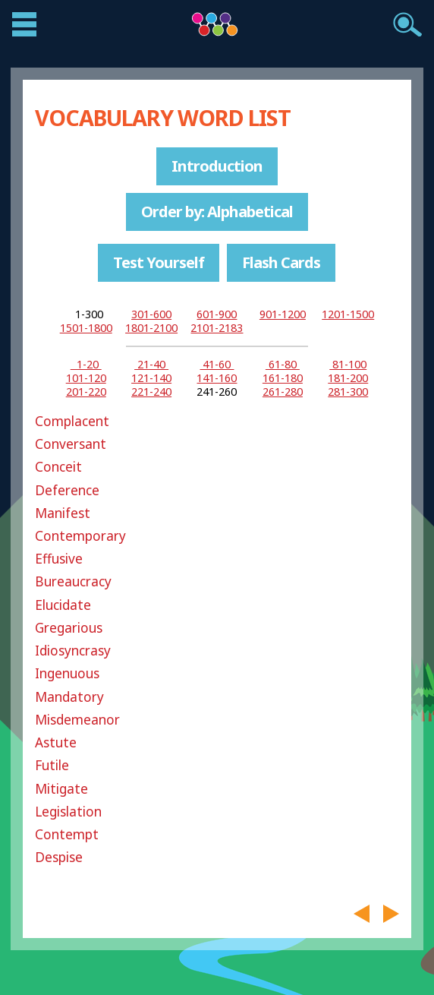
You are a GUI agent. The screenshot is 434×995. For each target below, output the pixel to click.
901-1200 (282, 314)
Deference (67, 490)
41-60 (217, 364)
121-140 (151, 378)
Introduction (217, 166)
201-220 (86, 391)
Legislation (68, 811)
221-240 (151, 391)
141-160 (217, 378)
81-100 (347, 364)
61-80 (283, 364)
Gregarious (68, 627)
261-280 (283, 391)
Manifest (62, 513)
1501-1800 (86, 328)
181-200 (348, 378)
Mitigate (61, 789)
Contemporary (80, 536)
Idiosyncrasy (73, 650)
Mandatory (69, 697)
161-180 (283, 378)
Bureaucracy (73, 581)
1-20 (86, 364)
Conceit (58, 466)
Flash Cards (281, 262)
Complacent (72, 421)
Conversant (70, 444)
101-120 (86, 378)
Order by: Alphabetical (217, 211)
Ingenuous (67, 673)
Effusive (59, 558)
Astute (56, 742)
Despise (59, 857)
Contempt (67, 834)
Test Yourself (158, 262)
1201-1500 (348, 314)
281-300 (348, 391)
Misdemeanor (77, 719)
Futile (52, 765)
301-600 (151, 314)
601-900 (217, 314)
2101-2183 (216, 328)
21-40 (151, 364)
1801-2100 (151, 328)
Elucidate (63, 605)
